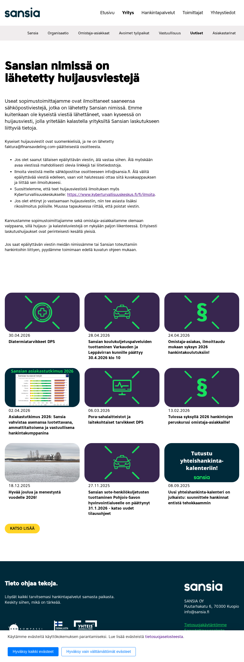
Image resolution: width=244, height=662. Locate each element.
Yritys (130, 15)
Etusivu (107, 12)
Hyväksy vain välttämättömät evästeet (98, 652)
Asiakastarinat (224, 33)
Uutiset (196, 33)
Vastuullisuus (170, 33)
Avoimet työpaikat (134, 33)
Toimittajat (195, 15)
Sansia (32, 33)
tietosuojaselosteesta (164, 636)
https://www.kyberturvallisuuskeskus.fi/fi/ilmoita (111, 194)
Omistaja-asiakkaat (93, 33)
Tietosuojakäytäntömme (205, 625)
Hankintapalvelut (160, 15)
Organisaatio (58, 33)
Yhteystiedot (225, 15)
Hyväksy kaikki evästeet (33, 652)
